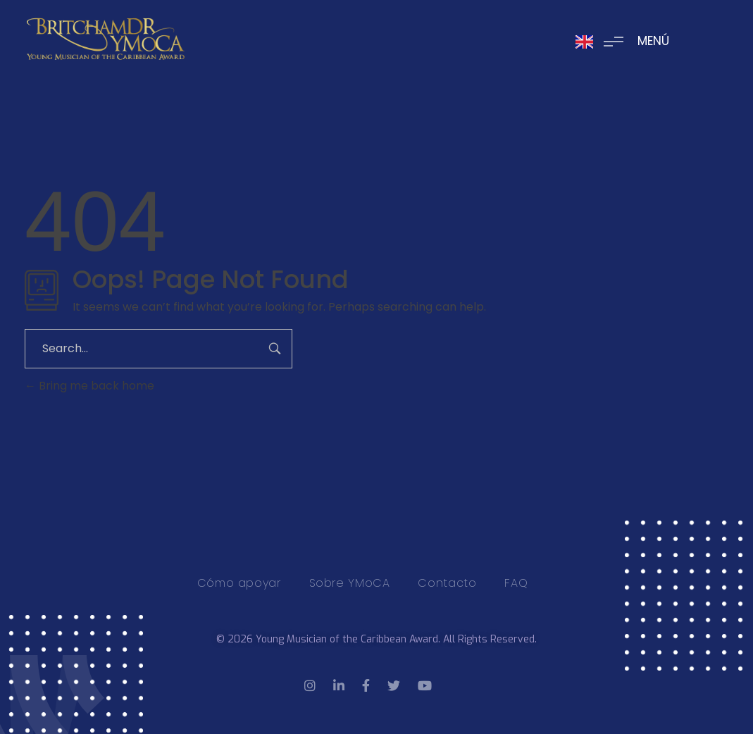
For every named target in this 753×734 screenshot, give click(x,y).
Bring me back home (89, 386)
